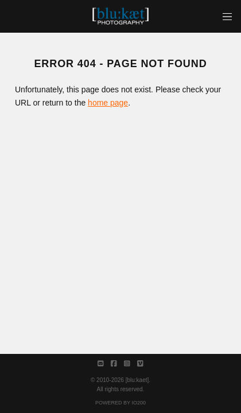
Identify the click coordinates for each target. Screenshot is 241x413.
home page (108, 102)
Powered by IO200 (120, 403)
